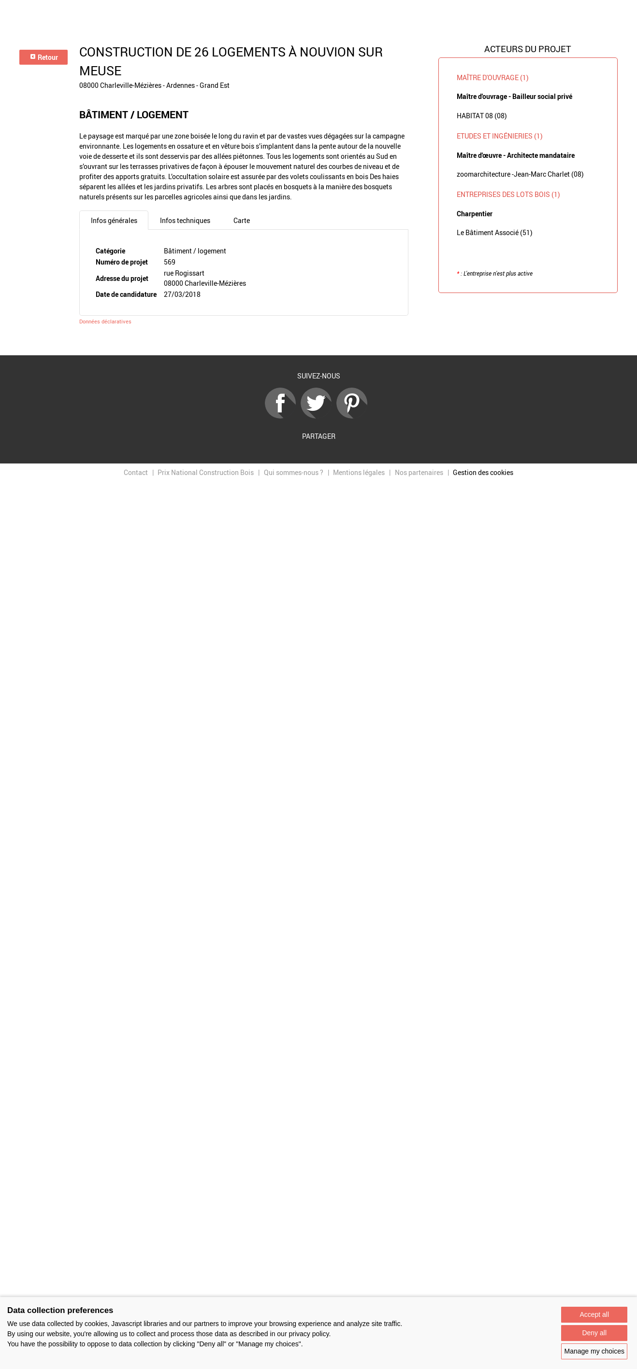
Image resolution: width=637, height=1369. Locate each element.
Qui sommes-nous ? (293, 472)
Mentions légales (359, 472)
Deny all (594, 1333)
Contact (136, 472)
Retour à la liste (318, 341)
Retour (43, 57)
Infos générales (114, 220)
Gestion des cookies (483, 472)
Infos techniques (185, 220)
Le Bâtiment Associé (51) (495, 232)
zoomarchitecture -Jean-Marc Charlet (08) (520, 174)
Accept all (594, 1314)
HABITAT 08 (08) (482, 115)
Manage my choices (594, 1351)
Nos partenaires (419, 472)
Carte (241, 220)
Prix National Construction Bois (206, 472)
